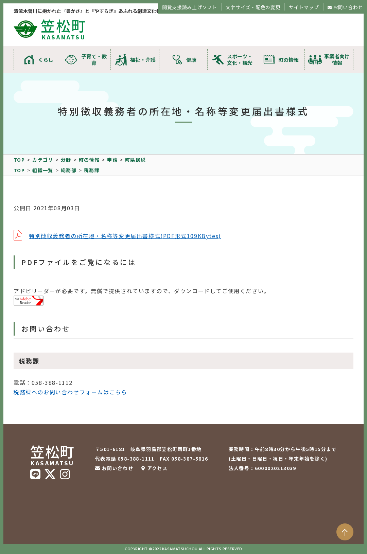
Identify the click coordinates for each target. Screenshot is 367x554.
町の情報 (288, 59)
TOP (19, 159)
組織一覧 (42, 170)
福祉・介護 (143, 59)
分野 (66, 159)
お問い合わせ (348, 7)
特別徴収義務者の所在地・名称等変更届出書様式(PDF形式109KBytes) (125, 236)
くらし (45, 59)
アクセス (157, 468)
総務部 (68, 170)
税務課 (92, 170)
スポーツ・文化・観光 (239, 59)
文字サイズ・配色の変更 (253, 7)
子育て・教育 (94, 59)
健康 (191, 59)
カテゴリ (42, 159)
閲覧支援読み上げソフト (189, 7)
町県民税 (135, 159)
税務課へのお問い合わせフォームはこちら (70, 392)
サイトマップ (304, 7)
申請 (112, 159)
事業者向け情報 (337, 59)
